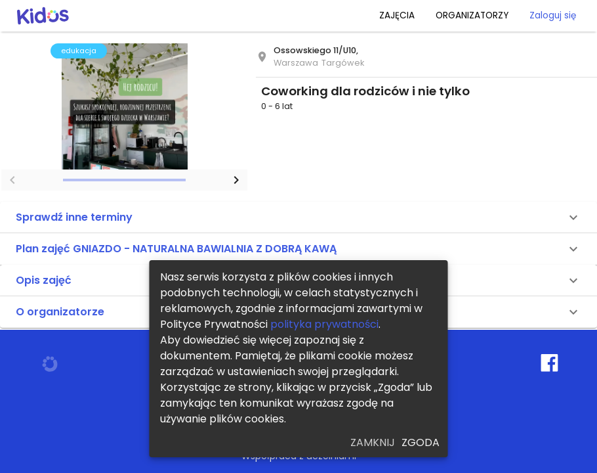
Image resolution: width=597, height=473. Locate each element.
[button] (298, 217)
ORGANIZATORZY (472, 15)
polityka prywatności (324, 324)
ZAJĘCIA (397, 15)
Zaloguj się (552, 15)
